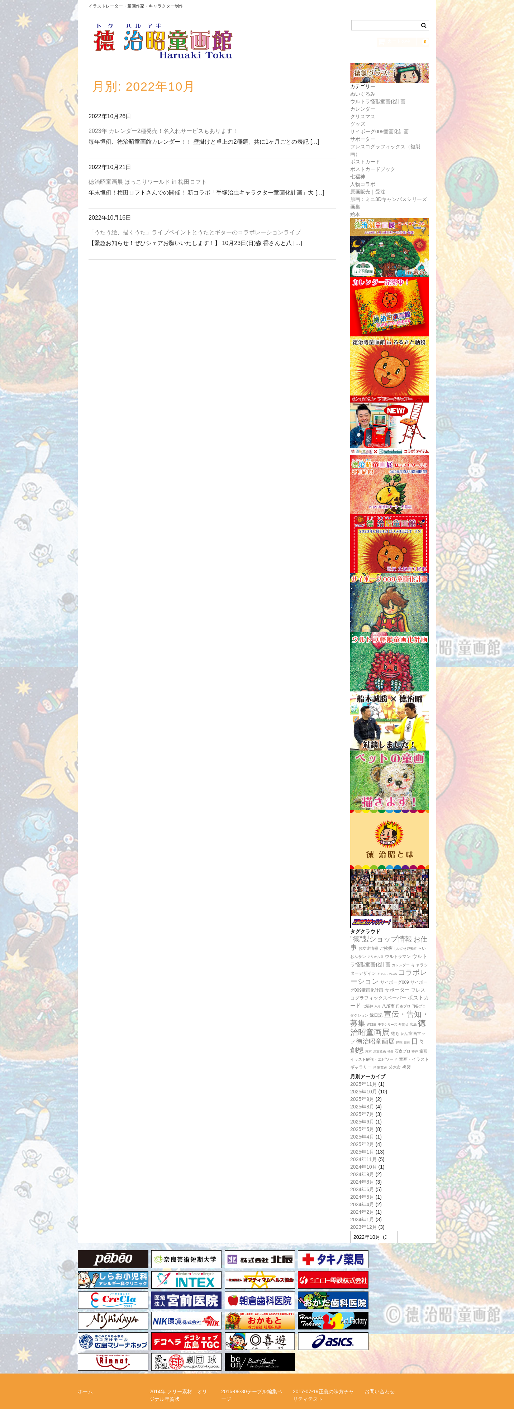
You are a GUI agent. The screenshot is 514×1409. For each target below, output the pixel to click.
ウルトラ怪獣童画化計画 (377, 101)
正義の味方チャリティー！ (395, 1354)
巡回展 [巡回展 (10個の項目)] (371, 1024)
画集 (355, 207)
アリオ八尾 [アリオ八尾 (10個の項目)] (375, 957)
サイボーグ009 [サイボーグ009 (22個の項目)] (394, 982)
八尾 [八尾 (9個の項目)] (377, 1006)
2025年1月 (362, 1152)
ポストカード (365, 161)
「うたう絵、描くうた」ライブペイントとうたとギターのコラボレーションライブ (195, 232)
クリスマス (362, 116)
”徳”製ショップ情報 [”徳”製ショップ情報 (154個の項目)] (381, 939)
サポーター (362, 139)
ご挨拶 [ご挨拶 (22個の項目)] (386, 948)
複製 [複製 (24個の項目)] (406, 1067)
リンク (228, 1354)
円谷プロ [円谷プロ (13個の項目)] (403, 1006)
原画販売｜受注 (367, 192)
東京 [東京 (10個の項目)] (368, 1051)
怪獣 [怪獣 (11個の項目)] (399, 1042)
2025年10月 (363, 1091)
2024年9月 (362, 1174)
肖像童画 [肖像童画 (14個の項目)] (380, 1067)
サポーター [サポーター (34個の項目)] (397, 990)
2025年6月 (362, 1122)
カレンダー (362, 109)
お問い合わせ (380, 1334)
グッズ (357, 124)
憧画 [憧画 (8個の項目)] (407, 1042)
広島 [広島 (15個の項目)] (413, 1024)
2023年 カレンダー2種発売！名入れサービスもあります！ (163, 131)
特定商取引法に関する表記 (108, 1367)
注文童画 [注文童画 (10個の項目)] (379, 1051)
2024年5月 (362, 1197)
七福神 (357, 176)
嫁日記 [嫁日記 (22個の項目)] (376, 1015)
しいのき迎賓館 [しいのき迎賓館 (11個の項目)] (405, 948)
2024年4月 (362, 1204)
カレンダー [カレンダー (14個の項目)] (401, 965)
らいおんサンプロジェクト (108, 1354)
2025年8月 (362, 1107)
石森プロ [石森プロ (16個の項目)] (402, 1051)
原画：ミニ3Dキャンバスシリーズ (388, 199)
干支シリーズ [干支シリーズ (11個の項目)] (387, 1024)
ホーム (85, 1334)
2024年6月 (362, 1189)
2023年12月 (363, 1227)
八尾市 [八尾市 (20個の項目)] (388, 1006)
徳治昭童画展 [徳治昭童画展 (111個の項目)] (375, 1041)
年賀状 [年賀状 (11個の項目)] (403, 1024)
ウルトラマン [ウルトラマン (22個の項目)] (398, 956)
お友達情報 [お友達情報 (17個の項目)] (368, 948)
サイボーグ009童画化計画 (379, 131)
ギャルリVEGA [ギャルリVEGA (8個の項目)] (387, 974)
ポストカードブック (372, 169)
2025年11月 (363, 1084)
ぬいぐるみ (362, 94)
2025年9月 (362, 1099)
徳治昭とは (305, 1354)
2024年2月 (362, 1212)
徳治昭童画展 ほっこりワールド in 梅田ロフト (148, 182)
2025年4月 (362, 1137)
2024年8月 (362, 1182)
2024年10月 (363, 1167)
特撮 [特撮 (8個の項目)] (390, 1051)
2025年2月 (362, 1144)
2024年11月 (363, 1159)
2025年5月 (362, 1129)
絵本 (355, 214)
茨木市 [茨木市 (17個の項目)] (395, 1067)
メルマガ (159, 1354)
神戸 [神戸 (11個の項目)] (414, 1051)
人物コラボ (362, 184)
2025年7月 (362, 1114)
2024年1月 (362, 1219)
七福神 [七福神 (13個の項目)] (367, 1006)
